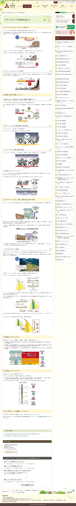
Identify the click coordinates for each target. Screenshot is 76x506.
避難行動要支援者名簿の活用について (64, 58)
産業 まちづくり (62, 6)
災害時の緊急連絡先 (61, 250)
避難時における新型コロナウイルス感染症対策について (65, 101)
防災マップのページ (29, 414)
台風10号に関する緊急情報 (62, 136)
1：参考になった (8, 468)
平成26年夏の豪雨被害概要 (62, 190)
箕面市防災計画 (60, 259)
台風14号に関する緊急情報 (62, 94)
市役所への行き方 (5, 491)
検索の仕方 (60, 2)
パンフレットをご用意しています (63, 193)
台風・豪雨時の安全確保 (62, 221)
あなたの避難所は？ (61, 247)
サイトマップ (61, 1)
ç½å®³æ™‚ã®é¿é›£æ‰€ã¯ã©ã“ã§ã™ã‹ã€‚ (16, 435)
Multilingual (73, 1)
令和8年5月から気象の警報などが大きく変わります (65, 43)
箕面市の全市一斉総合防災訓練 (63, 167)
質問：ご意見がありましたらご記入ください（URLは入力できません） (18, 470)
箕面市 (3, 12)
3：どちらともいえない (30, 463)
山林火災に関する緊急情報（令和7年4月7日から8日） (65, 52)
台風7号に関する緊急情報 (62, 85)
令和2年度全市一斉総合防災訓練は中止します (65, 117)
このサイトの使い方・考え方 (17, 490)
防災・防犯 (27, 6)
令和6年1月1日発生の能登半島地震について (65, 75)
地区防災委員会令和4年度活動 (63, 78)
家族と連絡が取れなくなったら (63, 227)
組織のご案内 (55, 1)
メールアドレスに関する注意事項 (18, 492)
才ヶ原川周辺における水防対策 (63, 187)
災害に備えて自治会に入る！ (62, 230)
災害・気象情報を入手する (62, 55)
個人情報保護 (27, 490)
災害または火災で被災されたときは (64, 256)
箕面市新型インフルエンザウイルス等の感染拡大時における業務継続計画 (65, 237)
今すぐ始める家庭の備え (62, 214)
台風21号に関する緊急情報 (62, 154)
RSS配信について (36, 490)
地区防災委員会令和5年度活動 (63, 82)
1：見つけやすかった (9, 481)
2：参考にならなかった (18, 468)
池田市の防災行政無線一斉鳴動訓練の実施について (65, 109)
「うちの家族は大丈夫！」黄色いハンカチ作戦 (65, 211)
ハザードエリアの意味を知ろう (63, 143)
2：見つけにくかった (20, 481)
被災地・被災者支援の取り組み (63, 233)
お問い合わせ (67, 1)
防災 (11, 12)
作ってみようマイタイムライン (63, 97)
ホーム (19, 6)
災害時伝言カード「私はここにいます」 (65, 207)
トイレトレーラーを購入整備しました (64, 129)
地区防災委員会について (62, 200)
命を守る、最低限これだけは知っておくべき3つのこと (65, 140)
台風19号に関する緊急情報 (62, 133)
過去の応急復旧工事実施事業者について (65, 91)
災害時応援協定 (60, 253)
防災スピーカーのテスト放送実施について (65, 157)
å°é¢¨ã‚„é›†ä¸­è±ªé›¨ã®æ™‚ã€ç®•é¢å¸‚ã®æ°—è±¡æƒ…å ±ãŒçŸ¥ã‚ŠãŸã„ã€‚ (22, 433)
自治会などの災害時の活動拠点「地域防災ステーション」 (65, 197)
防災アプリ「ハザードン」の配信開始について (65, 47)
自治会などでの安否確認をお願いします (65, 204)
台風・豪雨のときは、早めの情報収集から (65, 224)
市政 (71, 6)
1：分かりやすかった (9, 463)
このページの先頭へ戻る (69, 492)
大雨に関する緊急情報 (61, 65)
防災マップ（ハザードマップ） (63, 241)
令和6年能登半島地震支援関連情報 (64, 71)
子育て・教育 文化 (53, 6)
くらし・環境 (36, 6)
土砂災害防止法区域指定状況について (64, 174)
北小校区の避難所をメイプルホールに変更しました (65, 171)
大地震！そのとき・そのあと (62, 217)
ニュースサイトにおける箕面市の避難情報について (65, 147)
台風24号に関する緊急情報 (62, 151)
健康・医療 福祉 (45, 6)
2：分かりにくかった (20, 463)
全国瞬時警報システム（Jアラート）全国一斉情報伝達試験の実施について (65, 178)
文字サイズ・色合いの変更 (70, 2)
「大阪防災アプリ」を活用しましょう (64, 68)
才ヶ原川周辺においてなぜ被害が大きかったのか (65, 183)
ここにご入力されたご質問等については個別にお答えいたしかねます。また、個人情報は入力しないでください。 (15, 475)
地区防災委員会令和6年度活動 (63, 61)
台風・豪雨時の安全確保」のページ (44, 416)
